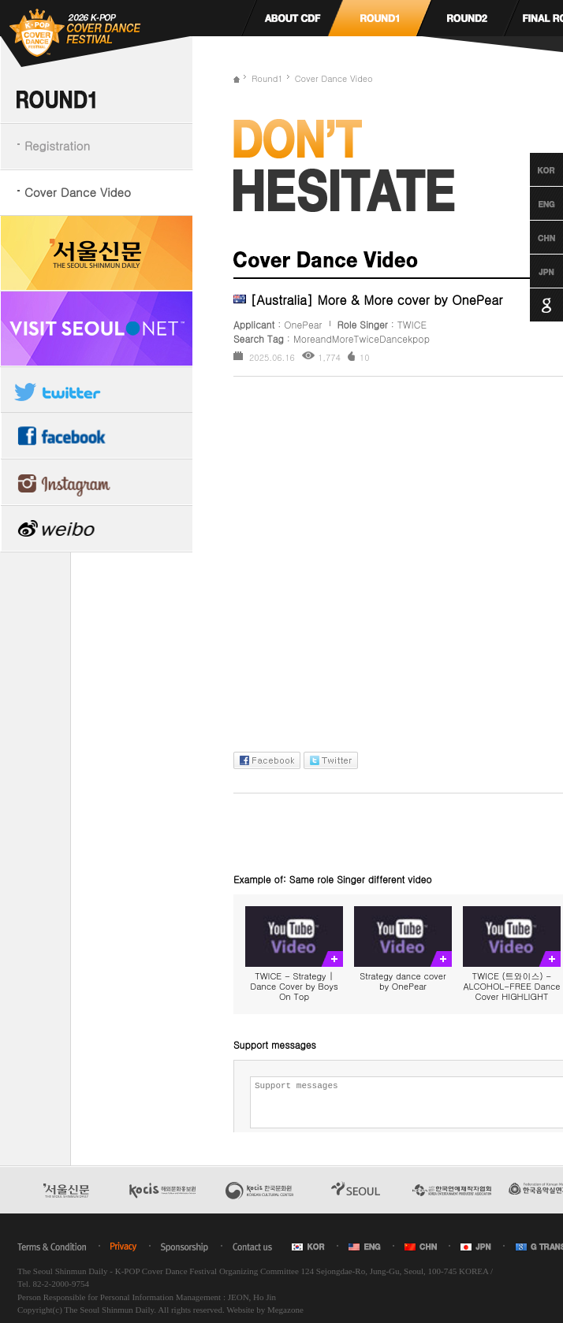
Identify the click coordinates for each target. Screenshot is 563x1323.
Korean (532, 169)
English (532, 203)
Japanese (532, 271)
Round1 (267, 78)
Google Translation (532, 304)
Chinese (532, 237)
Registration (57, 145)
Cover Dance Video (77, 192)
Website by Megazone (264, 1309)
